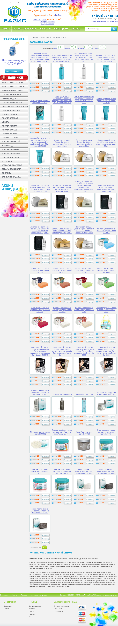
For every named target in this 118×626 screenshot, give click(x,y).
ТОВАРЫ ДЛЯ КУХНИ (11, 153)
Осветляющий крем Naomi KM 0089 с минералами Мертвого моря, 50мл (62, 143)
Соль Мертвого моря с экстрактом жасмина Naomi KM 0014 (106, 432)
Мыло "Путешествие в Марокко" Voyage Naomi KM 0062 (62, 270)
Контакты (75, 29)
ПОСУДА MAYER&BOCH (12, 102)
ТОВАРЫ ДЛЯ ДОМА (10, 149)
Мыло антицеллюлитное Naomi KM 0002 (40, 433)
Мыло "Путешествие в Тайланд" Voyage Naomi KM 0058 (62, 310)
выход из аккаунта (47, 24)
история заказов (47, 22)
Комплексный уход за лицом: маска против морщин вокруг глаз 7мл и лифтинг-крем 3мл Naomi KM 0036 (106, 351)
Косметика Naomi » (59, 37)
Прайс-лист (45, 29)
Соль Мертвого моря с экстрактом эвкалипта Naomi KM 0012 (62, 471)
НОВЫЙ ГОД (7, 146)
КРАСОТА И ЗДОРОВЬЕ (12, 165)
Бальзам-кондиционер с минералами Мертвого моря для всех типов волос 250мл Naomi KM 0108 (84, 57)
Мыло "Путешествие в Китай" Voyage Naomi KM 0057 (84, 310)
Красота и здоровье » (45, 37)
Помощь (24, 595)
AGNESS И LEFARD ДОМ (12, 83)
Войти (58, 15)
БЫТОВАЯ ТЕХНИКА (10, 157)
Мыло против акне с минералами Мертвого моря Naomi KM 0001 (40, 511)
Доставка (32, 609)
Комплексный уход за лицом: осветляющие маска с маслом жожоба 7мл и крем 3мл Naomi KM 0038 (62, 351)
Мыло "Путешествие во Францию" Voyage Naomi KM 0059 (40, 310)
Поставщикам (61, 29)
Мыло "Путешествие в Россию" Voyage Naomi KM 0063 (40, 270)
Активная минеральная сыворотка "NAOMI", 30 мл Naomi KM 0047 (40, 392)
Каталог (17, 29)
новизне (67, 48)
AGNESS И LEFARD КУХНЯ (13, 87)
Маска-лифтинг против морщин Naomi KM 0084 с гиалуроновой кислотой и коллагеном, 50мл (40, 188)
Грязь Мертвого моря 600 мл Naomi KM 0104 (40, 102)
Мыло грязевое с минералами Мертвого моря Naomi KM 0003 (106, 471)
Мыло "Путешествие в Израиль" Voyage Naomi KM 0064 (106, 231)
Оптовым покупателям (61, 606)
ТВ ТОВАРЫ (7, 161)
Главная (6, 29)
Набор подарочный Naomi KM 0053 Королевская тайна (106, 310)
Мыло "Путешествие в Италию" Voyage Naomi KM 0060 (106, 270)
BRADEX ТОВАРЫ (9, 114)
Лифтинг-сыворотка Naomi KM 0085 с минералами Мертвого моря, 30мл (106, 188)
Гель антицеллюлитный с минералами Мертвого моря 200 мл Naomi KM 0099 (84, 100)
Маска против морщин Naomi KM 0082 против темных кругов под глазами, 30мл (62, 188)
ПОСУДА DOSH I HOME (11, 110)
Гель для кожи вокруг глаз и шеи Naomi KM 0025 (106, 393)
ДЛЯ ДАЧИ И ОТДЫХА (11, 177)
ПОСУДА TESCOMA (10, 138)
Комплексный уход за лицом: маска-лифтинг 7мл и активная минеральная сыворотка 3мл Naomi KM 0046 (40, 351)
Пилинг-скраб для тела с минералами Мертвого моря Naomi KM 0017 (62, 432)
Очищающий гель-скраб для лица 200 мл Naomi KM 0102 (106, 101)
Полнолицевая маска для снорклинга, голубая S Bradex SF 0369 (14, 62)
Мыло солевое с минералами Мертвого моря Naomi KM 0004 (84, 471)
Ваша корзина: (40, 19)
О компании (8, 606)
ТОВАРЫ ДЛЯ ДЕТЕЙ (11, 142)
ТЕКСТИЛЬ (6, 173)
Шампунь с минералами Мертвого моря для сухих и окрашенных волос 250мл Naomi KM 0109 (62, 58)
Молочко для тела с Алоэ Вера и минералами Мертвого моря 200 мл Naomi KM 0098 (106, 58)
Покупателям (30, 29)
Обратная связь (34, 617)
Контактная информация (38, 595)
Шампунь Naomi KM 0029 (62, 394)
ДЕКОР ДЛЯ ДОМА (10, 98)
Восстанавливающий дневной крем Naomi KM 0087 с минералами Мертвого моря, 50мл (84, 230)
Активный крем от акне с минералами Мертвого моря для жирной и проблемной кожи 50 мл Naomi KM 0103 (40, 142)
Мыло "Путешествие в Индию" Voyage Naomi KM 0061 (84, 270)
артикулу (95, 48)
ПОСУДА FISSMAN (9, 126)
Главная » (35, 37)
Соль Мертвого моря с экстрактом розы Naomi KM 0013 (40, 471)
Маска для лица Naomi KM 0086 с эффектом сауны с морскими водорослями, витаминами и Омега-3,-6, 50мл (84, 186)
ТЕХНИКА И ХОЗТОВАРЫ (12, 91)
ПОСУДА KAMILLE (9, 130)
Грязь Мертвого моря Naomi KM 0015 (84, 433)
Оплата (31, 611)
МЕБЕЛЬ (5, 122)
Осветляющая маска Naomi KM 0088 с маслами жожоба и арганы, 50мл (84, 143)
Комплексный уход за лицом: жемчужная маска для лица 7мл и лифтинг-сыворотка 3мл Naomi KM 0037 (84, 351)
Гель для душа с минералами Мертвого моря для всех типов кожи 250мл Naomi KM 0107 (62, 100)
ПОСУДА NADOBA (9, 134)
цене (55, 48)
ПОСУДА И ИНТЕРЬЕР (11, 95)
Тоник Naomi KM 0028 (84, 394)
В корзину (45, 83)
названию (81, 48)
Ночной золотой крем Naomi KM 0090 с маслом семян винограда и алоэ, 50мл (106, 143)
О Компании (4, 595)
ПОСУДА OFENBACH (10, 118)
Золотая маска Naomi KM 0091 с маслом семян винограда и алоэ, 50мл (62, 231)
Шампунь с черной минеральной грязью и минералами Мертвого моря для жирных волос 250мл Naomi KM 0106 (40, 57)
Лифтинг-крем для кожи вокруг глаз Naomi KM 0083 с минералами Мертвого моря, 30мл (39, 230)
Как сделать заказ (35, 606)
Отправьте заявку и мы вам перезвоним (104, 21)
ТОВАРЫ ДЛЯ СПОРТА (11, 169)
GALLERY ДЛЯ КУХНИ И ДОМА (15, 106)
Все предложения (14, 71)
